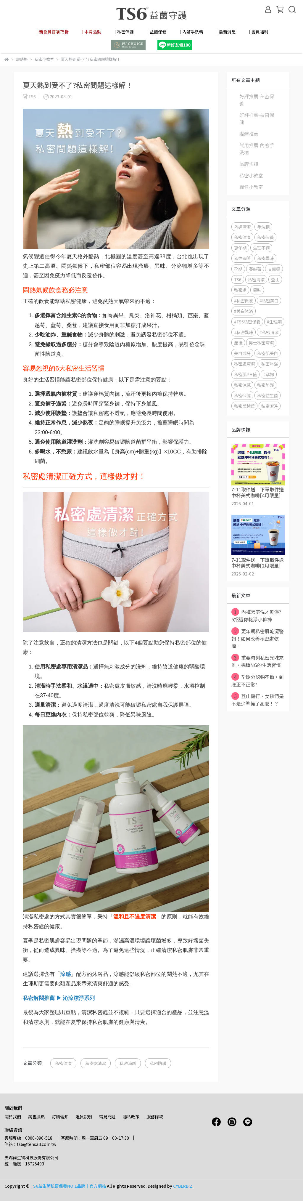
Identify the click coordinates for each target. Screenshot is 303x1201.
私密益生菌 (267, 395)
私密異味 (265, 258)
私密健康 (63, 1063)
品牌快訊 (248, 163)
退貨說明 (83, 1117)
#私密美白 (269, 300)
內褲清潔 (242, 227)
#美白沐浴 (243, 311)
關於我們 (12, 1117)
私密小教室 (251, 175)
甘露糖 (274, 269)
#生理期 (274, 321)
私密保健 (242, 395)
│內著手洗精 (190, 32)
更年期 (240, 248)
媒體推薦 (248, 133)
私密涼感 (128, 1063)
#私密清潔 (269, 332)
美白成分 (242, 353)
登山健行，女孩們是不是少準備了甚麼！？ (257, 699)
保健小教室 (251, 186)
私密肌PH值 (245, 374)
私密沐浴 (269, 363)
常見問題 (107, 1117)
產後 (238, 342)
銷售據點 (36, 1117)
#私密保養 (243, 300)
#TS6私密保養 (247, 321)
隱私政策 (131, 1117)
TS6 (237, 279)
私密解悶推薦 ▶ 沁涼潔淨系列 (59, 998)
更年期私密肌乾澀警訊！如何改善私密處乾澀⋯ (257, 638)
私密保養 (265, 237)
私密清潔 (256, 279)
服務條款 (154, 1117)
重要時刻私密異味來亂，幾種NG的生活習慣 (257, 661)
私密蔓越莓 (244, 406)
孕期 (238, 269)
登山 (275, 279)
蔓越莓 (255, 269)
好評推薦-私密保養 (256, 100)
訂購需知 (60, 1117)
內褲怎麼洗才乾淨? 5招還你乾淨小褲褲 (256, 615)
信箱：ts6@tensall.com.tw (30, 1144)
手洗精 (263, 227)
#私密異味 (243, 332)
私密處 (240, 290)
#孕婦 (268, 374)
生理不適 (261, 248)
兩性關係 (242, 258)
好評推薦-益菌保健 (256, 118)
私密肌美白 (267, 353)
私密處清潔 (95, 1063)
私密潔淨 (269, 406)
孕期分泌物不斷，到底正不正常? (257, 680)
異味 (257, 290)
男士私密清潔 (261, 342)
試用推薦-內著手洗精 (256, 149)
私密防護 (158, 1063)
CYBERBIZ (182, 1186)
